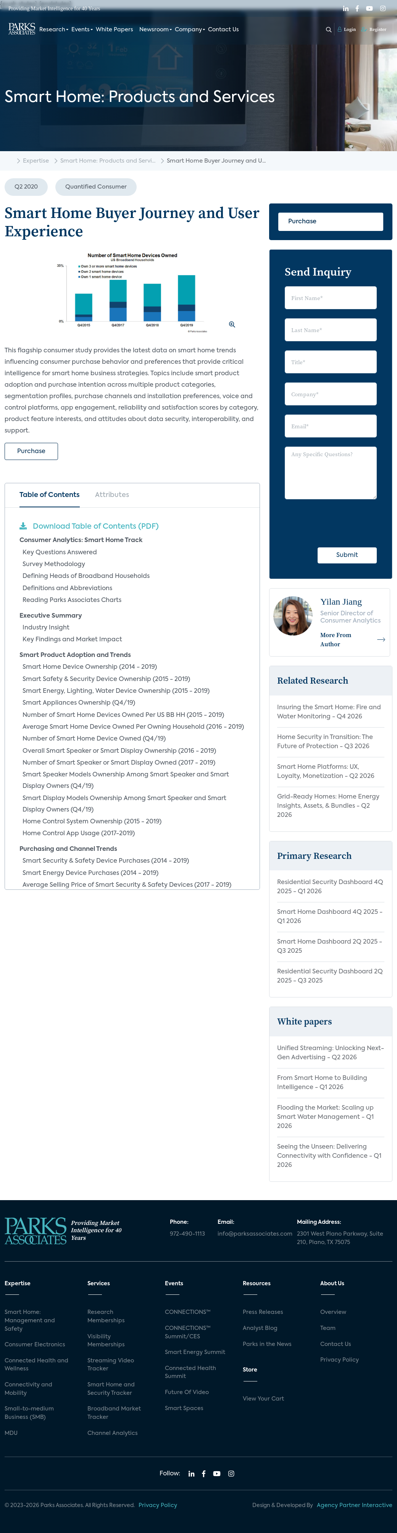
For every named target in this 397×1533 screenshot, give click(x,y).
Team (328, 1328)
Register (373, 29)
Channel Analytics (112, 1433)
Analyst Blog (260, 1328)
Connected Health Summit (190, 1373)
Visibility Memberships (106, 1341)
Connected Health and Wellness (36, 1365)
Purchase (31, 452)
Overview (333, 1312)
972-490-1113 (187, 1234)
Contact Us (223, 29)
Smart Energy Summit (195, 1352)
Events (80, 29)
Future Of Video (187, 1392)
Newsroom (154, 29)
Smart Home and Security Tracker (111, 1389)
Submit (347, 555)
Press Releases (263, 1312)
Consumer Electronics (35, 1344)
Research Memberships (106, 1316)
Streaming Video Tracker (110, 1365)
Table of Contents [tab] (49, 495)
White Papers (114, 29)
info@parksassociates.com (253, 1234)
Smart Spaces (184, 1408)
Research (52, 29)
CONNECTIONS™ (188, 1312)
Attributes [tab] (112, 495)
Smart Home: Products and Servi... (107, 161)
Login (347, 29)
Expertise (36, 161)
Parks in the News (267, 1344)
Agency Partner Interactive (354, 1505)
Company (188, 29)
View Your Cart (263, 1399)
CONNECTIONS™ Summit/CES (188, 1332)
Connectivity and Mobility (28, 1389)
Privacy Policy (339, 1360)
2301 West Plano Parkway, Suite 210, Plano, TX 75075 (340, 1238)
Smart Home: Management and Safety (30, 1320)
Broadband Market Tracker (114, 1413)
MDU (11, 1433)
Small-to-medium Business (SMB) (29, 1413)
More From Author (353, 639)
